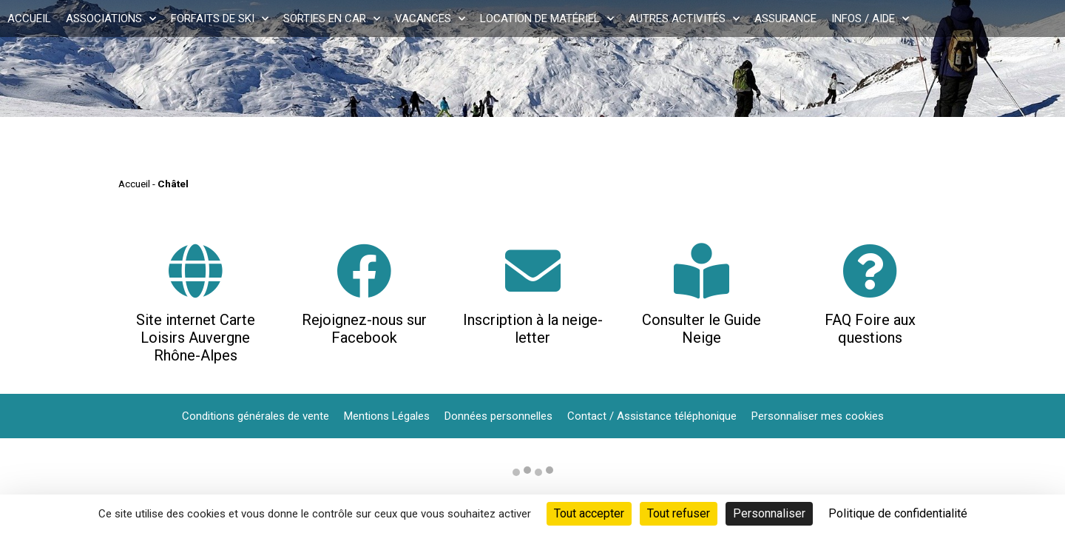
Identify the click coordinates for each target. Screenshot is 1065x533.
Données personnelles (498, 416)
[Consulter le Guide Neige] (701, 270)
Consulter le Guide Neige (701, 328)
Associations (111, 18)
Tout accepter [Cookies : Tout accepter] (589, 513)
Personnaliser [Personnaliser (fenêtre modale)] (769, 513)
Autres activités (684, 18)
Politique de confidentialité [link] (897, 513)
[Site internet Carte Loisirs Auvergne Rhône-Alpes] (195, 270)
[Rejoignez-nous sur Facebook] (364, 270)
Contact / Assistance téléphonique (652, 416)
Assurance (785, 18)
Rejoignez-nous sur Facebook (364, 328)
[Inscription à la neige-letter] (533, 270)
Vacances (430, 18)
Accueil (29, 18)
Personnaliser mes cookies (817, 416)
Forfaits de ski (219, 18)
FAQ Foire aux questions (870, 328)
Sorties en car (331, 18)
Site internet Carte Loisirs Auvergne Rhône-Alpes (195, 337)
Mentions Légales (387, 416)
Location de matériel (547, 18)
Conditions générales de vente (255, 416)
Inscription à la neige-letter (533, 328)
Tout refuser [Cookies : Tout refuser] (678, 513)
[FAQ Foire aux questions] (870, 270)
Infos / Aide (870, 18)
